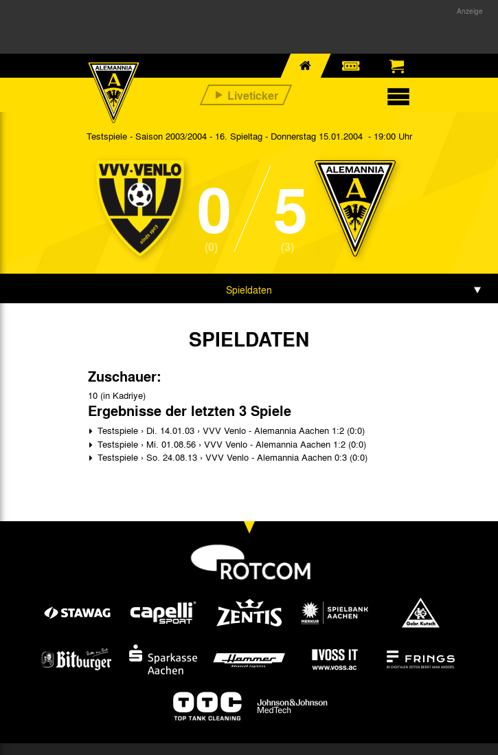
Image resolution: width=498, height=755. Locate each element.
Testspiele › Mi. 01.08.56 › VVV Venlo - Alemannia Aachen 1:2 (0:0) (230, 443)
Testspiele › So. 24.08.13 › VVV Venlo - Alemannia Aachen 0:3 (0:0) (231, 456)
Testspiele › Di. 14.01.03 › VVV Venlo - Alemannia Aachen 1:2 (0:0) (230, 430)
